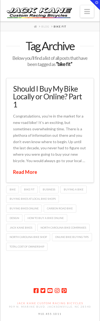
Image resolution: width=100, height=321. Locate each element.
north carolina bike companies (63, 227)
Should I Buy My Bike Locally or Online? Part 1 (47, 96)
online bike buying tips (72, 236)
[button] (87, 11)
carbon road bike (60, 208)
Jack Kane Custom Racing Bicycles (50, 303)
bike (13, 189)
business (49, 189)
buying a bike (73, 189)
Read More (25, 172)
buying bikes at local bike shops (33, 198)
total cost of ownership (27, 246)
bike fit (29, 189)
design (14, 218)
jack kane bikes (21, 227)
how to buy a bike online (45, 218)
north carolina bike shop (28, 236)
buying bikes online (24, 208)
